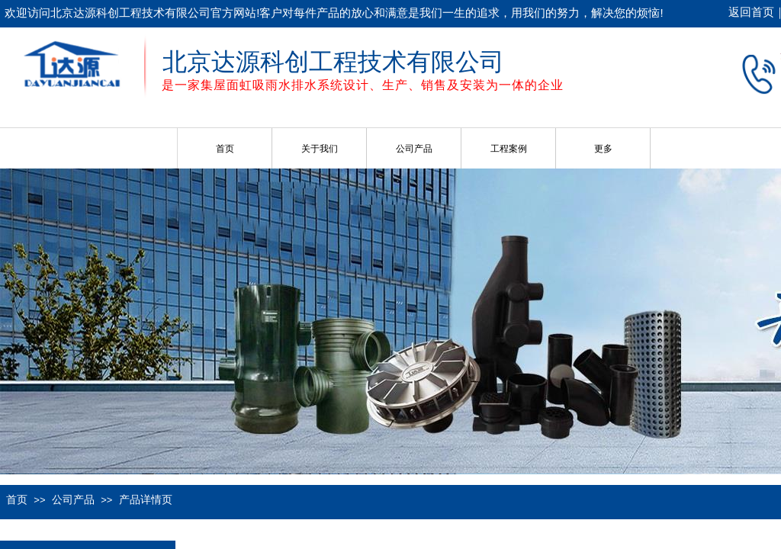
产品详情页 (145, 499)
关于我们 (319, 148)
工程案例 (508, 148)
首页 (225, 148)
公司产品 (414, 148)
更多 (603, 148)
